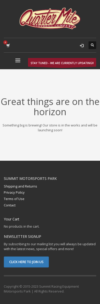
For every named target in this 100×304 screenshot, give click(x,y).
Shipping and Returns (20, 186)
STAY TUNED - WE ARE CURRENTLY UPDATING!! (62, 64)
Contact (10, 205)
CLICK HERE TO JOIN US (26, 262)
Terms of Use (14, 198)
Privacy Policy (14, 192)
